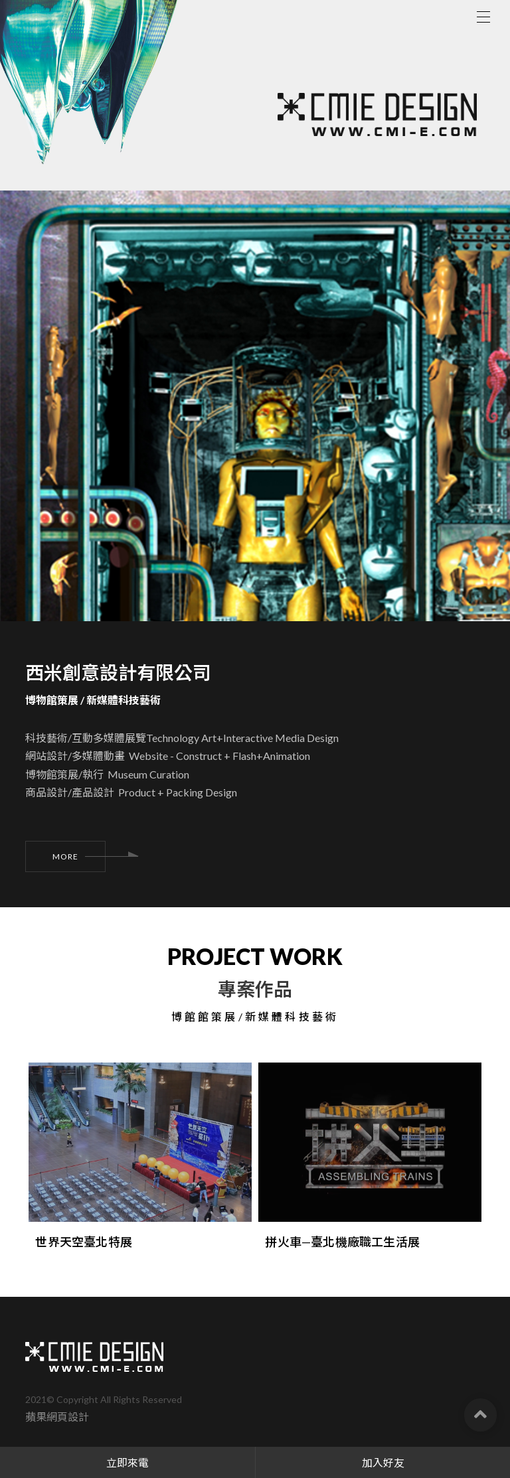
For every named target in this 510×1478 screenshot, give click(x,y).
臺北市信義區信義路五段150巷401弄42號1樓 (191, 1393)
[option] (255, 495)
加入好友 (383, 1462)
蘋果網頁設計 (57, 1352)
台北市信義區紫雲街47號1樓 (184, 1414)
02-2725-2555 (97, 1436)
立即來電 (127, 1462)
